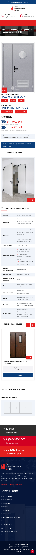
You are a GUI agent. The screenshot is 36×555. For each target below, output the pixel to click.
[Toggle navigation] (4, 23)
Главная (6, 549)
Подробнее (18, 375)
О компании (14, 549)
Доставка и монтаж (26, 549)
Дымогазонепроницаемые (10, 528)
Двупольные (5, 510)
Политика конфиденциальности (11, 484)
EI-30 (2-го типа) (6, 500)
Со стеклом (5, 521)
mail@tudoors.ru (29, 17)
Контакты (18, 551)
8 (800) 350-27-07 (10, 17)
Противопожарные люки (9, 531)
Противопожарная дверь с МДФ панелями (15, 361)
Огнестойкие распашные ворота (11, 535)
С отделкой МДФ (6, 524)
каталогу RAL (7, 146)
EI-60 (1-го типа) (6, 496)
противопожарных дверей (18, 547)
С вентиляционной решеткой (10, 517)
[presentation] (29, 200)
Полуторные (5, 507)
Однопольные (5, 503)
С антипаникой (6, 514)
